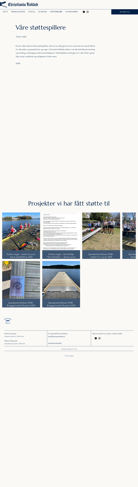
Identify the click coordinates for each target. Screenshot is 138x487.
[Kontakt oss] (124, 11)
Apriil (71, 355)
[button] (18, 12)
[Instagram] (87, 12)
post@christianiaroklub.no (56, 336)
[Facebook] (84, 12)
